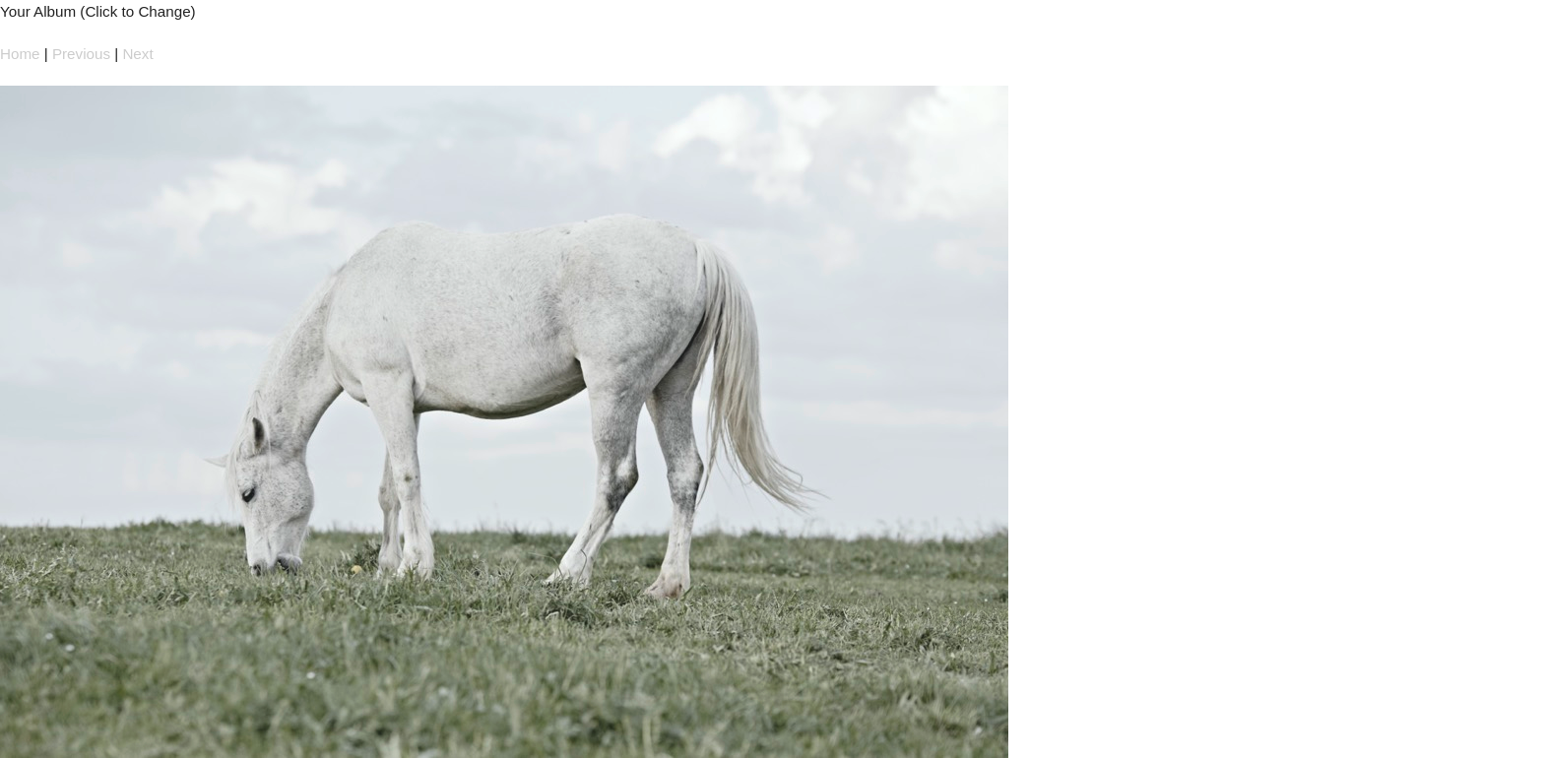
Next (137, 53)
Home (20, 53)
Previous (81, 53)
